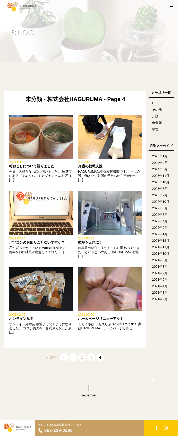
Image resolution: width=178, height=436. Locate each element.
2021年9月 (160, 260)
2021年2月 (160, 299)
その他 (157, 109)
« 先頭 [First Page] (51, 357)
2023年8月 (160, 189)
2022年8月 (160, 208)
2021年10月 (160, 253)
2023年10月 (160, 182)
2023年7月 (160, 195)
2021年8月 (160, 266)
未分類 (157, 122)
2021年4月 (160, 286)
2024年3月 (160, 169)
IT (153, 103)
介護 (155, 116)
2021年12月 (160, 240)
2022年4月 (160, 221)
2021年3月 (160, 292)
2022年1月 (160, 234)
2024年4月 (160, 163)
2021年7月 (160, 273)
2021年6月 (160, 279)
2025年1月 (160, 156)
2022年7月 (160, 214)
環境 (155, 129)
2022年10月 (160, 202)
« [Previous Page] (64, 357)
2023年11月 (160, 176)
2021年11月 (160, 247)
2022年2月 (160, 227)
